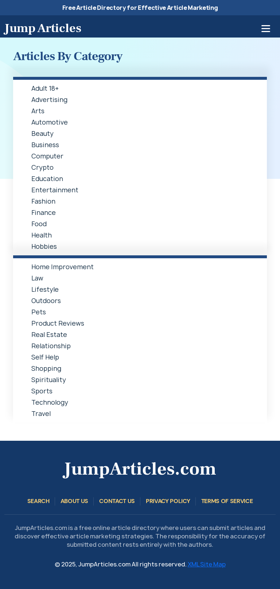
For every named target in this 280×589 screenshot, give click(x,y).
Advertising (49, 99)
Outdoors (46, 301)
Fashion (43, 201)
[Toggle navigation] (266, 29)
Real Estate (49, 334)
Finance (43, 212)
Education (47, 178)
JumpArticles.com (140, 469)
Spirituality (48, 380)
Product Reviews (57, 323)
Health (41, 235)
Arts (37, 111)
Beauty (42, 133)
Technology (49, 402)
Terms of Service (227, 501)
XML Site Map (207, 564)
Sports (41, 391)
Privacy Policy (168, 501)
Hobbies (44, 246)
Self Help (45, 357)
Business (45, 145)
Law (37, 278)
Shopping (46, 368)
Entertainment (54, 190)
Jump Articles (42, 28)
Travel (41, 413)
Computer (47, 156)
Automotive (49, 122)
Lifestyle (45, 289)
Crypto (42, 167)
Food (39, 224)
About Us (74, 501)
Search (38, 501)
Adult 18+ (45, 88)
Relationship (51, 346)
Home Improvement (62, 267)
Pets (38, 312)
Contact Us (117, 501)
